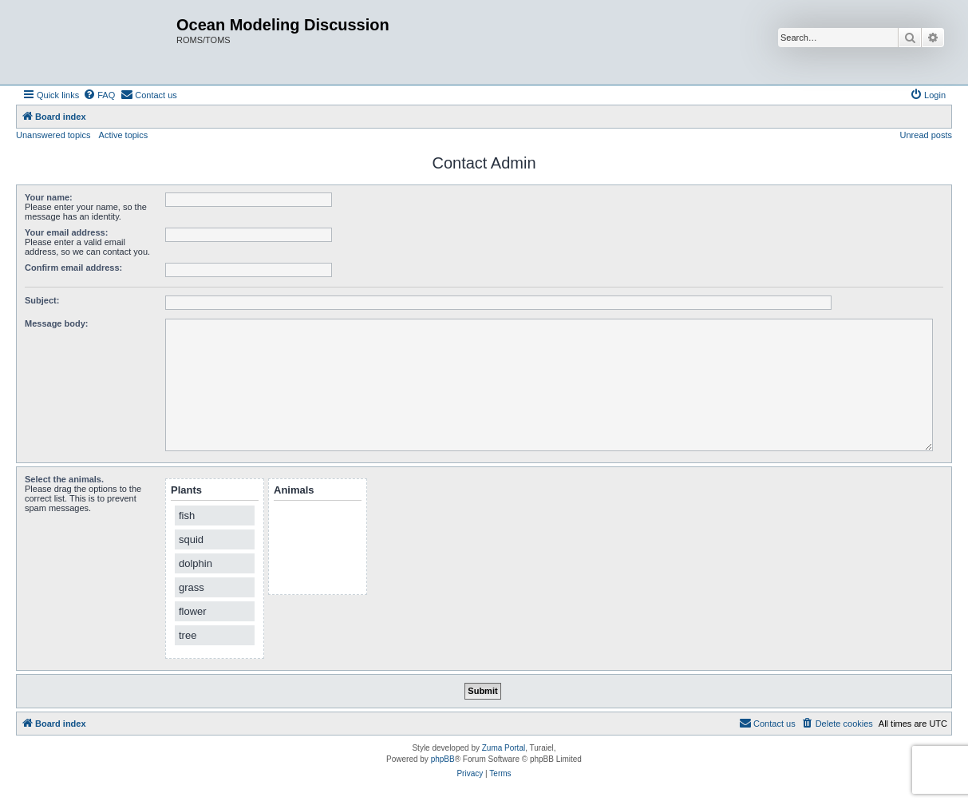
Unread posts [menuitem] (926, 135)
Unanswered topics (53, 135)
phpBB (443, 759)
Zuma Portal (503, 748)
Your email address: (66, 232)
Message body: (56, 323)
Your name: (49, 197)
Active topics (123, 135)
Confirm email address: (73, 267)
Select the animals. (64, 479)
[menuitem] (99, 95)
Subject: (42, 300)
